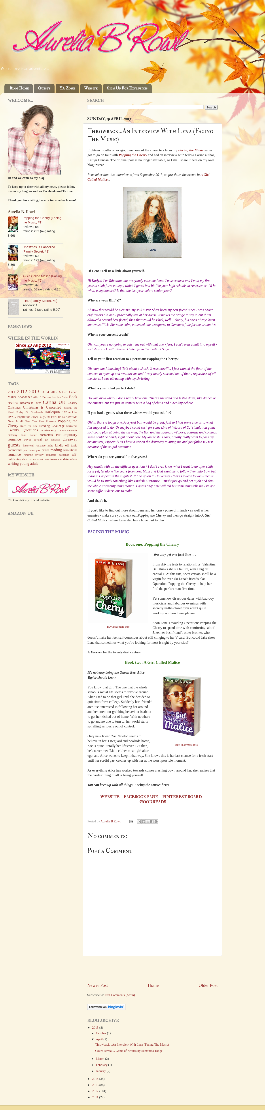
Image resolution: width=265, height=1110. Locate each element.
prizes (45, 450)
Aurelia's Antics (60, 397)
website (73, 459)
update (64, 459)
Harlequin (52, 412)
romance (14, 454)
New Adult (15, 421)
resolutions (70, 450)
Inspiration (23, 416)
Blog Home (19, 88)
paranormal (15, 450)
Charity (72, 403)
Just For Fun (53, 416)
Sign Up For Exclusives (127, 88)
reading (56, 450)
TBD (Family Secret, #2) (40, 301)
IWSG (12, 416)
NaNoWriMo (69, 416)
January (101, 1071)
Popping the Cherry (133, 155)
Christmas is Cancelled (42, 407)
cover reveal (33, 439)
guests (14, 445)
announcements (68, 430)
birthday (12, 435)
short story (29, 459)
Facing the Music (191, 150)
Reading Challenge (51, 426)
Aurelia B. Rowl (21, 211)
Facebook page (141, 796)
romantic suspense (57, 454)
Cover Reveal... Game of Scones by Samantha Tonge (129, 1050)
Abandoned (24, 397)
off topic (71, 445)
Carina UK (54, 402)
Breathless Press (30, 403)
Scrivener (71, 426)
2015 (95, 1027)
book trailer (28, 435)
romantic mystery (34, 455)
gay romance (52, 439)
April (100, 1039)
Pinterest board (182, 796)
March (100, 1058)
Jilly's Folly (38, 416)
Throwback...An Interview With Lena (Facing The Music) (132, 1044)
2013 (95, 1085)
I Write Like (69, 412)
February (102, 1065)
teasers (54, 459)
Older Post (208, 985)
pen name (29, 450)
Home (153, 985)
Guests (44, 88)
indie (50, 445)
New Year (31, 421)
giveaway (70, 439)
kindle (59, 445)
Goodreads (153, 802)
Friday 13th (23, 412)
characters (46, 435)
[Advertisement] (152, 969)
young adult (29, 463)
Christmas (14, 407)
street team (43, 459)
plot (38, 450)
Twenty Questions (23, 430)
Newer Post (97, 985)
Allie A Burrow (42, 397)
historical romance (34, 445)
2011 (95, 1097)
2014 (95, 1078)
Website (91, 88)
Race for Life (29, 426)
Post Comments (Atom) (120, 995)
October (101, 1033)
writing (13, 463)
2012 (95, 1091)
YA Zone (67, 88)
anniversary (48, 430)
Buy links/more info (118, 626)
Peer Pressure (47, 421)
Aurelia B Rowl (110, 821)
